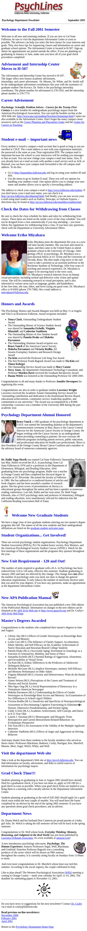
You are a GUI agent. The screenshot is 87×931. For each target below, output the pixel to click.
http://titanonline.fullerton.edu (30, 172)
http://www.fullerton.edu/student (65, 190)
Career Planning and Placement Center (44, 122)
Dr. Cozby (76, 903)
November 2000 (9, 915)
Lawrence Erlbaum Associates (17, 838)
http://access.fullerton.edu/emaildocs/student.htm (55, 202)
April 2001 (7, 921)
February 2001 (9, 918)
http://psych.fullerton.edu (60, 760)
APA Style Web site (27, 610)
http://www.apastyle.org (53, 610)
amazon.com (63, 838)
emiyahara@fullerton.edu (14, 292)
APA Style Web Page (12, 613)
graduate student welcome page (47, 528)
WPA (68, 872)
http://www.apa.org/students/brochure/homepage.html (45, 116)
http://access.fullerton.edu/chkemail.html (22, 196)
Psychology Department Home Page (35, 926)
